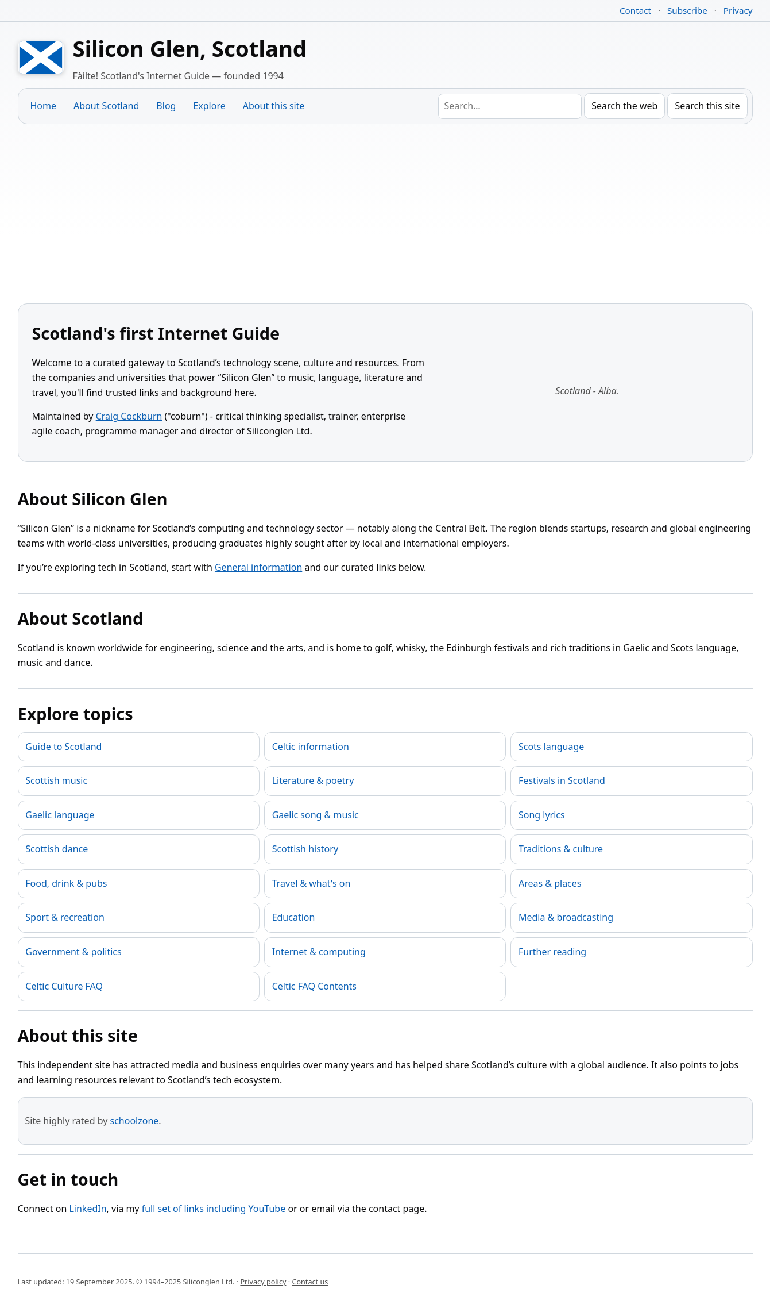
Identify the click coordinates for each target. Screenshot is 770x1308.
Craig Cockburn (129, 416)
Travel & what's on (311, 883)
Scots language (551, 746)
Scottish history (305, 848)
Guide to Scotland (63, 746)
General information (258, 567)
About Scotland (106, 105)
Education (293, 917)
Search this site (707, 105)
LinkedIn (87, 1208)
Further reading (552, 951)
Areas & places (550, 883)
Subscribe (687, 10)
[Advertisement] (385, 213)
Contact (635, 10)
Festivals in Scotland (562, 780)
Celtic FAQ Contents (314, 986)
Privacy (738, 10)
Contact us (310, 1281)
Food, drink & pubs (66, 883)
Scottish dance (56, 848)
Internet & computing (319, 951)
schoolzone (134, 1120)
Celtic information (310, 746)
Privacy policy (263, 1281)
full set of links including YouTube (214, 1208)
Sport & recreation (64, 917)
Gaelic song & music (315, 815)
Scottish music (56, 780)
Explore (209, 105)
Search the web (624, 105)
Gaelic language (59, 815)
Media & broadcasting (566, 917)
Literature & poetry (313, 780)
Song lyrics (542, 815)
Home (43, 105)
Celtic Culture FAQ (64, 986)
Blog (166, 105)
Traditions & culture (561, 848)
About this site (274, 105)
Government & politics (73, 951)
